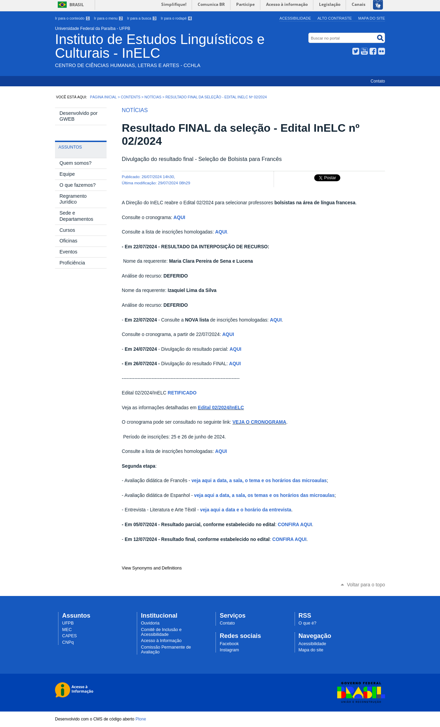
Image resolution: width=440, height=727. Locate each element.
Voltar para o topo (366, 584)
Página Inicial (103, 97)
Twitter (355, 51)
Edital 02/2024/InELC (221, 407)
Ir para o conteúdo (72, 18)
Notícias (152, 97)
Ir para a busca (142, 18)
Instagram (229, 650)
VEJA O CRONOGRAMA (259, 422)
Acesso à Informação (161, 640)
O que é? (307, 623)
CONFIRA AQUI (295, 524)
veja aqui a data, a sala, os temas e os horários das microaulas (264, 495)
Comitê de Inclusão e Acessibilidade (161, 632)
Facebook (373, 51)
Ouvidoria (150, 623)
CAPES (69, 635)
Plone (140, 719)
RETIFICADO (182, 392)
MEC (67, 629)
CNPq (68, 642)
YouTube (364, 51)
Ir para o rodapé (176, 18)
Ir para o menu (108, 18)
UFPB (68, 623)
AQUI (179, 217)
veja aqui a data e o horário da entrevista (245, 509)
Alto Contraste (334, 18)
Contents (130, 97)
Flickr (381, 51)
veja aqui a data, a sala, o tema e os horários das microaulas (259, 480)
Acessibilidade (295, 18)
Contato (378, 81)
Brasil (76, 5)
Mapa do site (371, 18)
